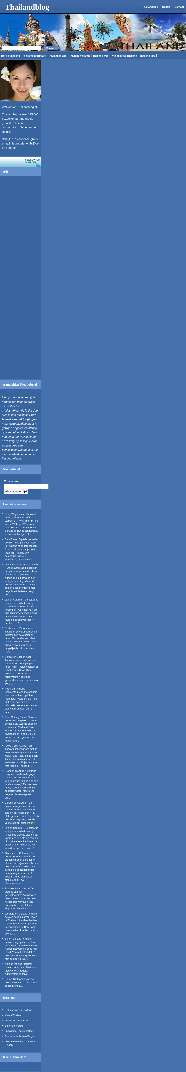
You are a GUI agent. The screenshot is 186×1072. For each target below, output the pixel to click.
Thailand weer (101, 55)
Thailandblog (27, 7)
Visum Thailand (13, 1015)
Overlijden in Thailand (17, 1020)
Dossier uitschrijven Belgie (19, 1036)
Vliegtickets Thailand (124, 55)
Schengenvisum (14, 1025)
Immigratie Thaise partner (19, 1031)
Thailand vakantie (79, 55)
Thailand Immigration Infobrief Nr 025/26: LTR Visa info (20, 517)
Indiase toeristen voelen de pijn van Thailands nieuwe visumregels (21, 967)
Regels (166, 6)
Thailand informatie (34, 55)
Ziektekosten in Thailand (18, 1010)
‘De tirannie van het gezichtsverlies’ (19, 891)
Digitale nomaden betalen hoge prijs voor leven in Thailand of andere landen (21, 542)
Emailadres (12, 481)
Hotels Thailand (10, 55)
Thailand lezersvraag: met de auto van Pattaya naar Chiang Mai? (21, 752)
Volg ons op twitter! (20, 162)
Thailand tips (147, 55)
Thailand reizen (57, 55)
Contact (179, 6)
